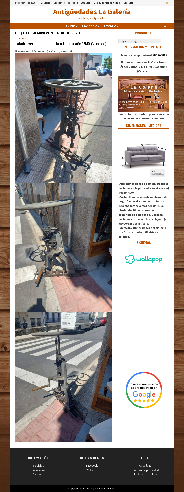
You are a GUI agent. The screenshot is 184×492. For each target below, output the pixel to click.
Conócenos (59, 2)
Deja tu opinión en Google (107, 2)
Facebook (73, 2)
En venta (71, 26)
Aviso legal (145, 465)
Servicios (45, 2)
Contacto (128, 2)
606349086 (159, 55)
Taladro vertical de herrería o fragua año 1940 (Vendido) (60, 43)
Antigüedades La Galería (92, 11)
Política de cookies (145, 474)
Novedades (111, 26)
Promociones (90, 26)
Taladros (20, 38)
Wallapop (86, 2)
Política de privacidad (145, 470)
